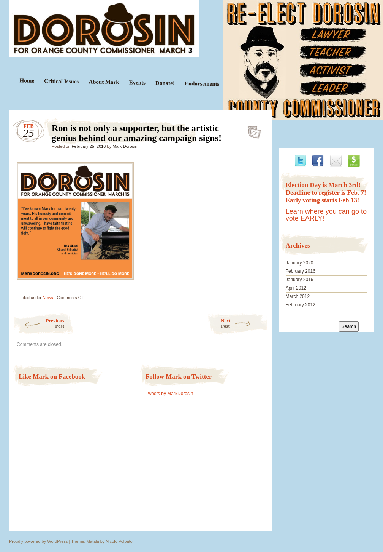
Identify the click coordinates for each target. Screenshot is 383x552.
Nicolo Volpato (119, 541)
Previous (38, 323)
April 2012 (296, 288)
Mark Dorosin (124, 146)
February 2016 (300, 271)
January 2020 (299, 263)
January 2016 (299, 279)
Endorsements (202, 83)
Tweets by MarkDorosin (169, 393)
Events (137, 82)
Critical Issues (61, 81)
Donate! (165, 83)
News (48, 297)
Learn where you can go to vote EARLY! (326, 215)
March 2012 (298, 296)
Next (244, 323)
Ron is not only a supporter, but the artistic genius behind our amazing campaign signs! (252, 130)
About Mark (104, 81)
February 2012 (300, 304)
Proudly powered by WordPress (38, 541)
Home (27, 80)
